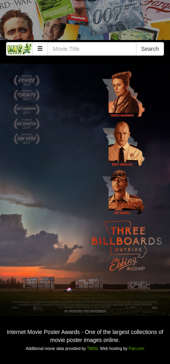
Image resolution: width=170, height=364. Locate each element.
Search (150, 49)
